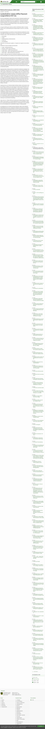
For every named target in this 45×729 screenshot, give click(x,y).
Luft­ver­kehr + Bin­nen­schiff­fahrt (20, 719)
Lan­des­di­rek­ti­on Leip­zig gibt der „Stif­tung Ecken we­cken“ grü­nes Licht (38, 102)
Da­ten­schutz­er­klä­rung (23, 726)
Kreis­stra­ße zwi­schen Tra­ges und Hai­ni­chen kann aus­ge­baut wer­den (38, 284)
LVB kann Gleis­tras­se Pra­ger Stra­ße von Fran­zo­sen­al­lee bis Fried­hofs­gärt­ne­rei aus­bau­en (38, 339)
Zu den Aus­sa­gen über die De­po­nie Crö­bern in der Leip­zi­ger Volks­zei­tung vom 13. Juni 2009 (38, 391)
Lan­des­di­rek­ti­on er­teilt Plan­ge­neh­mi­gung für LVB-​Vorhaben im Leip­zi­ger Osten (38, 639)
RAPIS (17, 720)
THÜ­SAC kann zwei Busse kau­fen (38, 387)
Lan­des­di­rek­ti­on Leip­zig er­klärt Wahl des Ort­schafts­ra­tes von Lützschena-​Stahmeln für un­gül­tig (38, 299)
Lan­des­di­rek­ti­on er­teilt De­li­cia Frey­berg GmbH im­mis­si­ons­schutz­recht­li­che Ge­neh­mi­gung (38, 92)
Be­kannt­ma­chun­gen (19, 706)
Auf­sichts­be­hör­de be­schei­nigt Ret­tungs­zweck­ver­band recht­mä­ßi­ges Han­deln (38, 644)
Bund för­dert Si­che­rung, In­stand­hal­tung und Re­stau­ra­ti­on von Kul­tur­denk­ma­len (38, 497)
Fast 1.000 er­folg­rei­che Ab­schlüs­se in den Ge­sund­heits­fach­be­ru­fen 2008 (38, 599)
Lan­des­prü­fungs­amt (19, 717)
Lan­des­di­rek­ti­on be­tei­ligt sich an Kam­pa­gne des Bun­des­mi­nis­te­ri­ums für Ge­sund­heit (38, 367)
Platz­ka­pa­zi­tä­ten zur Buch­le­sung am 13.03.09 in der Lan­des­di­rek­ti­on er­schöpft (38, 569)
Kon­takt (3, 701)
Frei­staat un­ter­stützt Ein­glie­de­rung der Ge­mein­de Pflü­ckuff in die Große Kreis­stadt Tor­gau (38, 537)
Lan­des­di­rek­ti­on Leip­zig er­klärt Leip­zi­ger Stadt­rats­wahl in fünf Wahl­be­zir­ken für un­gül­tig (38, 314)
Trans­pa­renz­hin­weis (4, 706)
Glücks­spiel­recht (18, 713)
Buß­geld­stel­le (18, 708)
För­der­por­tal (18, 709)
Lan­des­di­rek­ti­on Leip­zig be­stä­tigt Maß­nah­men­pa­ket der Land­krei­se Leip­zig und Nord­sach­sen (38, 502)
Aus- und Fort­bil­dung (19, 701)
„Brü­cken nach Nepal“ (36, 561)
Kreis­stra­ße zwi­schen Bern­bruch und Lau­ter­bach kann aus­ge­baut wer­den (38, 330)
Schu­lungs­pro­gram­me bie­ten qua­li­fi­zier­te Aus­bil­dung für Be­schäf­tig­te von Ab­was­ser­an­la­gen (38, 158)
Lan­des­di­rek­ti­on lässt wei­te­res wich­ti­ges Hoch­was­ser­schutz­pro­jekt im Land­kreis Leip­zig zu (38, 668)
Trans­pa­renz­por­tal (18, 723)
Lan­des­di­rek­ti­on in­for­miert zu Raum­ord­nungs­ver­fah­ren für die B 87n (38, 139)
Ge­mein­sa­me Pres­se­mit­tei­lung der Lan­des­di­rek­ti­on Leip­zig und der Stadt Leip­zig (38, 446)
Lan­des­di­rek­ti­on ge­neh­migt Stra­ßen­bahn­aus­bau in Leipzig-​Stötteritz (38, 245)
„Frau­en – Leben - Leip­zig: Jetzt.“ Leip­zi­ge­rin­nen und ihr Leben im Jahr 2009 (38, 557)
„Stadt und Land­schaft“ (36, 189)
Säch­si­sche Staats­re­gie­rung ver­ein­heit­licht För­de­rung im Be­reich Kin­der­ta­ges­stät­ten (38, 466)
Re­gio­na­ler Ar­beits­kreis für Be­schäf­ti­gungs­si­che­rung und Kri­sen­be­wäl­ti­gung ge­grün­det (38, 526)
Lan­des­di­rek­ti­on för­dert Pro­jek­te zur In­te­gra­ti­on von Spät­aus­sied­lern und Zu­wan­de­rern (38, 531)
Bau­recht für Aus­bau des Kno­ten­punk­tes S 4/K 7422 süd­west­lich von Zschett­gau (38, 75)
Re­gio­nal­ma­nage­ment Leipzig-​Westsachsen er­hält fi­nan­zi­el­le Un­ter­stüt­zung (38, 111)
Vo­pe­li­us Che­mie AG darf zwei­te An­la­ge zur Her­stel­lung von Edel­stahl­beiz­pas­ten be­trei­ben (38, 227)
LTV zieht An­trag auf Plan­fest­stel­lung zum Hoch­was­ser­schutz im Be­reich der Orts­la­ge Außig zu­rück (38, 50)
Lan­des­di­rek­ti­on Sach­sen (7, 4)
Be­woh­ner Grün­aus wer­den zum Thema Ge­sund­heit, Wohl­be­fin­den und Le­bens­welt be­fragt (38, 236)
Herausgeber (3, 690)
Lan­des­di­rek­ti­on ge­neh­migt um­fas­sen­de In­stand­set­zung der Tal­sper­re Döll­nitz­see (38, 584)
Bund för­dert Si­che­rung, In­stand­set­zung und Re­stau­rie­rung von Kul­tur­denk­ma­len (38, 267)
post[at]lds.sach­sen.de (17, 694)
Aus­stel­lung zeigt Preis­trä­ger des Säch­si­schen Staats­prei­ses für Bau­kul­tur (38, 304)
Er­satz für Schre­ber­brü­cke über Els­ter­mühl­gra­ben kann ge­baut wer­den (38, 325)
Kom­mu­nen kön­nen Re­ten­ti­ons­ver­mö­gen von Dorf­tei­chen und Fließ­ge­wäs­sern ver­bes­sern (38, 383)
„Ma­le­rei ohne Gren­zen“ (36, 653)
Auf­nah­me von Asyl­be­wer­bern (20, 702)
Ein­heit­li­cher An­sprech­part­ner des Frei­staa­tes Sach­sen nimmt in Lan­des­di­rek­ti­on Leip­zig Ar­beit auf (38, 15)
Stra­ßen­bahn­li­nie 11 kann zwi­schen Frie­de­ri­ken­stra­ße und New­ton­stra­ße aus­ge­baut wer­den (38, 176)
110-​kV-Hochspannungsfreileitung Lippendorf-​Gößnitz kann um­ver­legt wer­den (38, 309)
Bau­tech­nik (17, 705)
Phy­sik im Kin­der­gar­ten (36, 424)
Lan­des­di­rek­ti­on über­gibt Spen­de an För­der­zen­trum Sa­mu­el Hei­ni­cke (38, 44)
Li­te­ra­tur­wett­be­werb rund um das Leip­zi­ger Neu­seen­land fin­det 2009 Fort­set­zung (38, 542)
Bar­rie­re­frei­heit (3, 705)
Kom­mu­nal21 (18, 716)
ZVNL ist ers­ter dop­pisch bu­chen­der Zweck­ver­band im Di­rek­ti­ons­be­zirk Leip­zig (38, 272)
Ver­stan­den (40, 726)
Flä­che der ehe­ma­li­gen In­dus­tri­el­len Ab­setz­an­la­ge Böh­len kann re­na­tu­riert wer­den (38, 579)
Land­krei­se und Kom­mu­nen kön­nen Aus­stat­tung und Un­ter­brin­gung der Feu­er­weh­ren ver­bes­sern (38, 451)
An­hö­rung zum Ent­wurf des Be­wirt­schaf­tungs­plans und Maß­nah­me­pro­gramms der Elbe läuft (38, 649)
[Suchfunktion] (28, 2)
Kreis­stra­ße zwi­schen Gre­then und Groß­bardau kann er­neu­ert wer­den (38, 357)
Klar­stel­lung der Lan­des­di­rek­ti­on (38, 288)
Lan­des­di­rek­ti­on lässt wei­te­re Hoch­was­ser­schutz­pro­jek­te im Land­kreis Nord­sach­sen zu (37, 480)
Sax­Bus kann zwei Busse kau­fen (38, 371)
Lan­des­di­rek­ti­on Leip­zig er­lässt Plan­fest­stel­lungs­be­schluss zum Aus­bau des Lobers (38, 181)
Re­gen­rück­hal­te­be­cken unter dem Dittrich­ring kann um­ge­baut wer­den (38, 320)
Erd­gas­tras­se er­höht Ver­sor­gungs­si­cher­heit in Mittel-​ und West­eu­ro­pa (38, 204)
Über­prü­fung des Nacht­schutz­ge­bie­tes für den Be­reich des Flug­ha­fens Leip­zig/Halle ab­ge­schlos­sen (38, 222)
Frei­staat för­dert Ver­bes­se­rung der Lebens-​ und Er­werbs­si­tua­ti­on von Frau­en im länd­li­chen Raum (38, 152)
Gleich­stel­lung (18, 712)
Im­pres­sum (3, 702)
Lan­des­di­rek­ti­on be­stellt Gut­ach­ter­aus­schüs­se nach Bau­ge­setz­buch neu (38, 261)
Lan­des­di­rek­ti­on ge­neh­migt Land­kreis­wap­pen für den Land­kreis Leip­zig (38, 97)
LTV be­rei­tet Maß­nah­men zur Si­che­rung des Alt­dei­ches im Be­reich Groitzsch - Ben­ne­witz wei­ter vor (38, 250)
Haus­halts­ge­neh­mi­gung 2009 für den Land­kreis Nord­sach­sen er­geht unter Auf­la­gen (38, 344)
